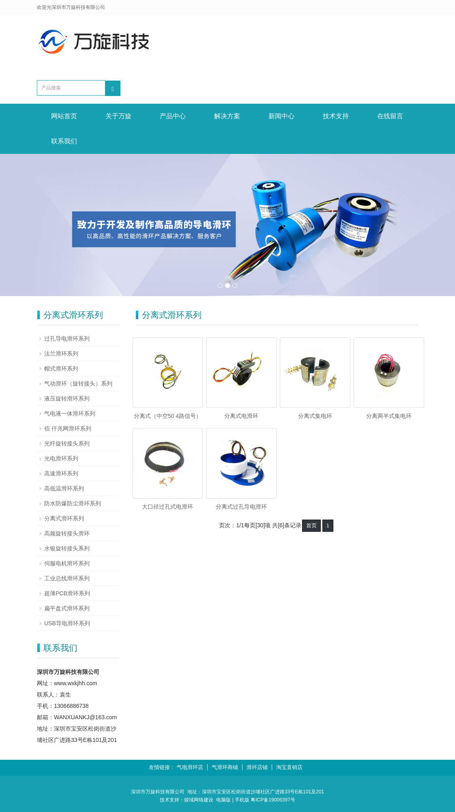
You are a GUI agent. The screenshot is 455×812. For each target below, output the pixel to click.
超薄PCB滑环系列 (67, 593)
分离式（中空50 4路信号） (168, 416)
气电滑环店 (190, 767)
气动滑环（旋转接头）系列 (78, 383)
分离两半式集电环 (389, 416)
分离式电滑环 (241, 416)
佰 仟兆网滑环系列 (67, 428)
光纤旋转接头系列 (67, 443)
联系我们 (64, 141)
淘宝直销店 (289, 767)
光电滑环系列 (61, 458)
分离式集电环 (315, 416)
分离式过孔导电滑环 (241, 506)
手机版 (242, 800)
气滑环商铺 (225, 767)
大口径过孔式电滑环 (167, 506)
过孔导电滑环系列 (67, 338)
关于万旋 (118, 116)
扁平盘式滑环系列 (67, 608)
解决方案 (227, 116)
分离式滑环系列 (64, 518)
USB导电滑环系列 (67, 623)
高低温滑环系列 (64, 488)
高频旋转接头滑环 (67, 533)
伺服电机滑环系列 (67, 563)
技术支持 (336, 116)
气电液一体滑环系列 (69, 413)
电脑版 (223, 800)
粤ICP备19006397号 (273, 800)
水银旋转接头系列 (67, 548)
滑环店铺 (257, 767)
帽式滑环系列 (61, 368)
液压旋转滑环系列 (67, 398)
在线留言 (390, 116)
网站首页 (64, 116)
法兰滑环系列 (61, 353)
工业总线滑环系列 (67, 578)
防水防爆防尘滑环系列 (72, 503)
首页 (311, 525)
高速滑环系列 (61, 473)
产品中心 (173, 116)
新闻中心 (281, 116)
